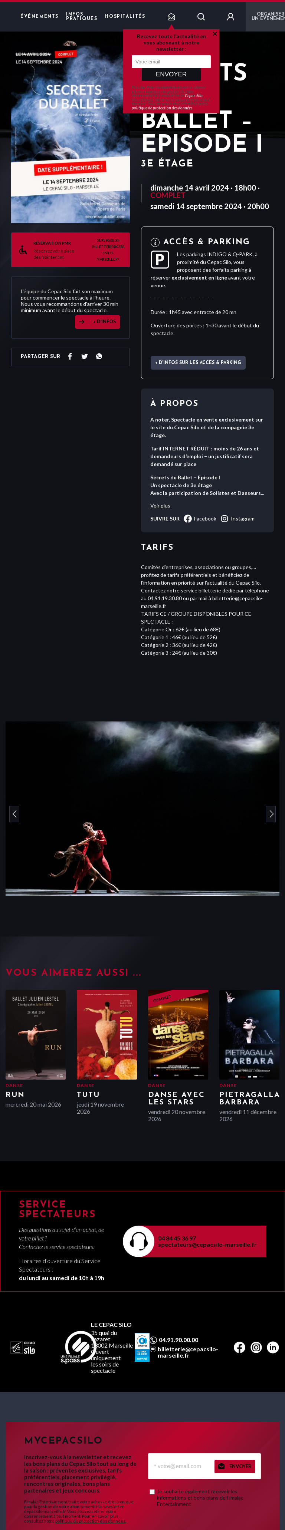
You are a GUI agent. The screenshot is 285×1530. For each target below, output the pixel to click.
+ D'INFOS (104, 322)
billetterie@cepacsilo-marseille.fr (188, 1352)
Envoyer (171, 74)
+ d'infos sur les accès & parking (198, 363)
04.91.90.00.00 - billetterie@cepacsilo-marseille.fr (108, 249)
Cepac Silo (194, 95)
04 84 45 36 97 (177, 1238)
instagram (237, 518)
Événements (39, 16)
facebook (199, 518)
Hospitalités (125, 16)
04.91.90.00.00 (178, 1339)
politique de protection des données (162, 107)
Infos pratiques (81, 16)
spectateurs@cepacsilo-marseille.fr (207, 1244)
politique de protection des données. (90, 1521)
